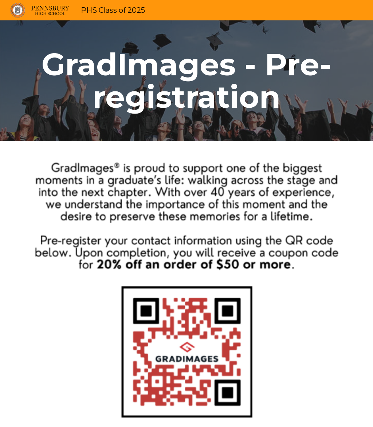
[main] (187, 81)
